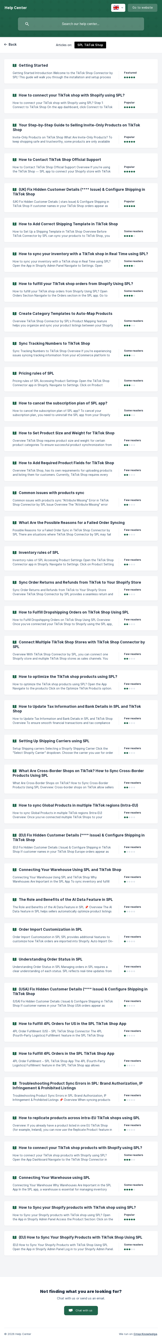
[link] (81, 71)
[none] (16, 8)
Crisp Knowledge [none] (145, 1334)
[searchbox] (81, 23)
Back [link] (13, 44)
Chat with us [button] (84, 1310)
